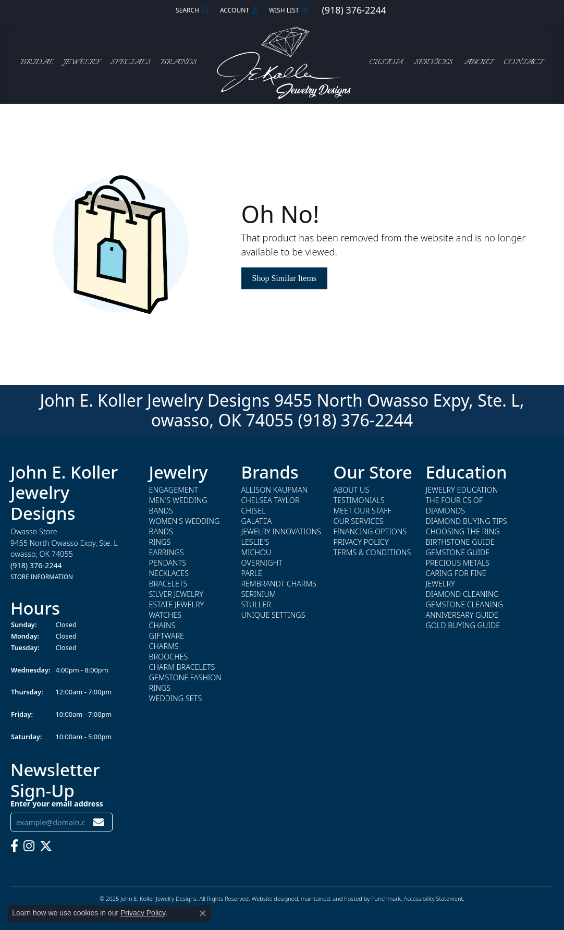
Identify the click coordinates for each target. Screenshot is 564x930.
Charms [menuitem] (164, 646)
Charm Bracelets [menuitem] (182, 667)
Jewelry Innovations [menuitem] (281, 531)
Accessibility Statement (433, 898)
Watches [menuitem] (165, 615)
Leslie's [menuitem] (255, 542)
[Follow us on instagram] (28, 846)
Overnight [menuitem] (262, 563)
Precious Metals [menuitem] (458, 563)
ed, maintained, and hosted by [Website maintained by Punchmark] (331, 898)
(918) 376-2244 (355, 420)
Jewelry (82, 62)
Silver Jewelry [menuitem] (176, 594)
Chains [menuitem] (162, 625)
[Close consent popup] (203, 913)
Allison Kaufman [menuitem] (274, 490)
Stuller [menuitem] (256, 604)
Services (433, 62)
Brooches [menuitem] (168, 657)
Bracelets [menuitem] (168, 584)
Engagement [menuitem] (173, 490)
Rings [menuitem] (160, 542)
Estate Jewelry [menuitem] (176, 604)
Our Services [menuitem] (359, 521)
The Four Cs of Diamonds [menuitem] (454, 505)
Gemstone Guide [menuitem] (458, 552)
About (477, 62)
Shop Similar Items (284, 278)
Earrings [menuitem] (166, 552)
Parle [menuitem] (252, 573)
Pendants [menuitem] (168, 563)
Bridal (37, 62)
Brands (179, 62)
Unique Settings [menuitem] (273, 615)
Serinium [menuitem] (258, 594)
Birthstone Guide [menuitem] (460, 542)
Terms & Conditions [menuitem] (372, 552)
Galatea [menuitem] (256, 521)
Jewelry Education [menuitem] (462, 490)
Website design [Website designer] (271, 898)
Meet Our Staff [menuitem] (362, 511)
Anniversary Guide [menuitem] (462, 615)
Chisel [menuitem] (253, 511)
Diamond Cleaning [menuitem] (462, 594)
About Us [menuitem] (352, 490)
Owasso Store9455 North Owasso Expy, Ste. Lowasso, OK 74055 (64, 554)
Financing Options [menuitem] (370, 531)
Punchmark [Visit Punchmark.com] (386, 898)
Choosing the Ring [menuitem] (463, 531)
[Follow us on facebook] (14, 846)
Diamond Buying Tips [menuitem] (466, 521)
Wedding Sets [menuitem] (175, 698)
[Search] (193, 10)
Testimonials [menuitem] (359, 500)
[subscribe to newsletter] (98, 822)
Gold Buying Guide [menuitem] (463, 625)
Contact (523, 62)
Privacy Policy (142, 913)
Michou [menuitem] (256, 552)
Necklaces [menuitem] (169, 573)
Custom (385, 62)
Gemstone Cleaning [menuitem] (464, 604)
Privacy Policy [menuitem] (361, 542)
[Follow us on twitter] (46, 846)
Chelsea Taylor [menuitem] (270, 500)
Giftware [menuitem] (166, 636)
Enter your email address (56, 803)
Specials (130, 62)
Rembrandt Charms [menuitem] (278, 584)
